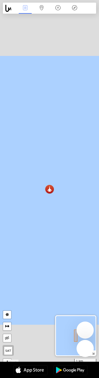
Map (41, 8)
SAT (8, 351)
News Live (25, 8)
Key (74, 8)
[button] (49, 189)
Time (58, 8)
